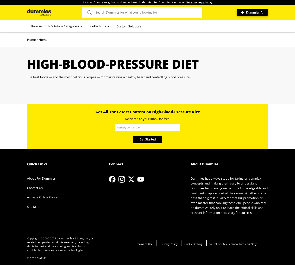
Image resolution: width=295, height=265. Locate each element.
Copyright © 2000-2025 (41, 238)
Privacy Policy (169, 244)
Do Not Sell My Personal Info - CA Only (232, 244)
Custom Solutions (129, 26)
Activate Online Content (44, 197)
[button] (57, 26)
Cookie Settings (194, 244)
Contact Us (35, 188)
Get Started (147, 139)
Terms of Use (144, 244)
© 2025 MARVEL (37, 258)
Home (31, 40)
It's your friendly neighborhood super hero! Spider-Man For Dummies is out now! (148, 2)
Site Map (33, 207)
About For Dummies (41, 178)
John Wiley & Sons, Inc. (75, 238)
